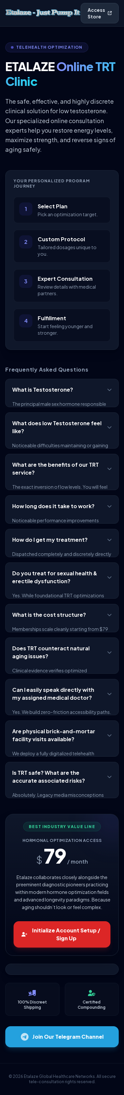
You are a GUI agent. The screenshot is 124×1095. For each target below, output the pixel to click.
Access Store (100, 13)
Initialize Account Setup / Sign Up (61, 934)
